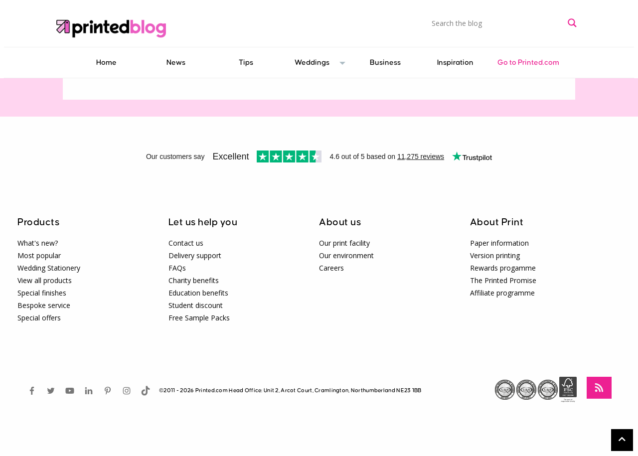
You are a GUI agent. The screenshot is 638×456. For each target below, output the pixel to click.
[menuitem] (106, 62)
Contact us (185, 243)
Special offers (39, 317)
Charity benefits (193, 280)
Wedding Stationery (48, 268)
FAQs (177, 268)
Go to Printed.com (528, 62)
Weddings (313, 62)
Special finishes (41, 293)
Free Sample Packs (199, 317)
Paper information (499, 243)
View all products (44, 280)
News (175, 62)
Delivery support (194, 255)
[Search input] (497, 23)
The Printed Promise (503, 280)
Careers (331, 268)
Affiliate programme (502, 293)
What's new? (37, 243)
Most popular (39, 255)
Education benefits (198, 293)
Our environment (346, 255)
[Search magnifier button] (572, 23)
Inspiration (455, 62)
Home (106, 62)
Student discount (195, 305)
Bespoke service (43, 305)
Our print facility (344, 243)
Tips (246, 62)
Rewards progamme (503, 268)
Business (385, 62)
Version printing (495, 255)
